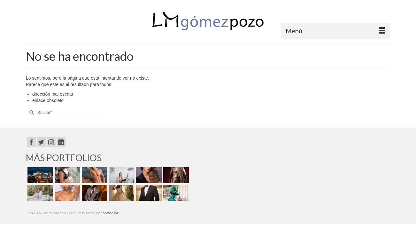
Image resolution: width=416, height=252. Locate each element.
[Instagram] (51, 142)
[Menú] (335, 31)
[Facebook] (31, 142)
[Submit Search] (30, 112)
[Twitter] (41, 142)
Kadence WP (110, 213)
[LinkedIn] (61, 142)
